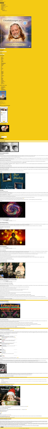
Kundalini (14, 426)
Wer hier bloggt (24, 4)
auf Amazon (11, 163)
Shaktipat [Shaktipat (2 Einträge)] (2, 78)
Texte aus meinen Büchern (5, 247)
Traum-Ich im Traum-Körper (4, 378)
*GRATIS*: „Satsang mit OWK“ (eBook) (6, 385)
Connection (12, 155)
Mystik (8, 426)
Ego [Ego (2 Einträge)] (1, 62)
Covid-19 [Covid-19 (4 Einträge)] (2, 61)
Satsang (14, 262)
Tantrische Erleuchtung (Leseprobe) (5, 418)
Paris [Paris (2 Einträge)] (1, 77)
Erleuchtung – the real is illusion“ (9, 220)
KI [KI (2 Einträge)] (1, 70)
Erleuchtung (19, 262)
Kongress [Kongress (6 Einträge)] (2, 71)
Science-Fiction (13, 201)
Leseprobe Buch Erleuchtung (10, 262)
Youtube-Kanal (2, 87)
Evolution (11, 201)
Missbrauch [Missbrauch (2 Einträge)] (2, 73)
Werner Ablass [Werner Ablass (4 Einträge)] (2, 83)
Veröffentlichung (17, 201)
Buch (15, 155)
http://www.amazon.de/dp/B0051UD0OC (4, 408)
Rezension (17, 163)
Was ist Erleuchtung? (3, 246)
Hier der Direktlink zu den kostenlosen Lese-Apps (5, 416)
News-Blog (24, 7)
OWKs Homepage (3, 86)
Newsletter (24, 8)
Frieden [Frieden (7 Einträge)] (2, 65)
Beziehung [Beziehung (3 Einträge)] (2, 58)
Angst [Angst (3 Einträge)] (1, 57)
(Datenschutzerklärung (2, 135)
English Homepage (3, 89)
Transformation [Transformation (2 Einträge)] (2, 80)
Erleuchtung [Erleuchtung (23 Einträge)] (3, 63)
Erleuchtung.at (1, 0)
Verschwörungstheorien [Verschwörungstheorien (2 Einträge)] (3, 81)
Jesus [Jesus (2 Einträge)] (1, 69)
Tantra (10, 426)
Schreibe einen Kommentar (21, 201)
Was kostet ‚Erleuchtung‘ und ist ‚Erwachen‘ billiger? (8, 279)
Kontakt (2, 9)
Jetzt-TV (2, 88)
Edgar (9, 201)
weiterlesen (1, 200)
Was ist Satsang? (24, 6)
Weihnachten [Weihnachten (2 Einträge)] (2, 82)
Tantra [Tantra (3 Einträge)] (1, 79)
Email (0, 136)
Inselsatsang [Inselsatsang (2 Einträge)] (2, 68)
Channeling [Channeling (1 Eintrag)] (2, 60)
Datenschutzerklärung (4, 10)
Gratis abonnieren (1, 138)
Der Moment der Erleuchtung (4, 218)
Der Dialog (1, 190)
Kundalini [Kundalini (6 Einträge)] (2, 72)
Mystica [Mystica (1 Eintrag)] (1, 74)
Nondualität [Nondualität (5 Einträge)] (2, 75)
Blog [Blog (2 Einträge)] (1, 59)
